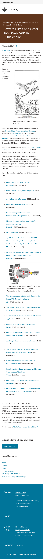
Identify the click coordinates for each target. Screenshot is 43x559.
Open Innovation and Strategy (17, 204)
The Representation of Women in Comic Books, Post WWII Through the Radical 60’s (23, 299)
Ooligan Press (16, 133)
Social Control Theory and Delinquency (20, 191)
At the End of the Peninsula (16, 199)
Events (4, 465)
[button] (37, 9)
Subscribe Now (9, 446)
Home (5, 22)
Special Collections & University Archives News (11, 473)
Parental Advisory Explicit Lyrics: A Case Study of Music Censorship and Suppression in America (23, 255)
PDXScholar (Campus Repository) (14, 477)
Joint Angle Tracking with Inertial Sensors (21, 341)
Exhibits (4, 468)
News (12, 22)
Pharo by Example (12, 232)
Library (14, 9)
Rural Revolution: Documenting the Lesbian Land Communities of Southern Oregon (23, 372)
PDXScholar (6, 50)
